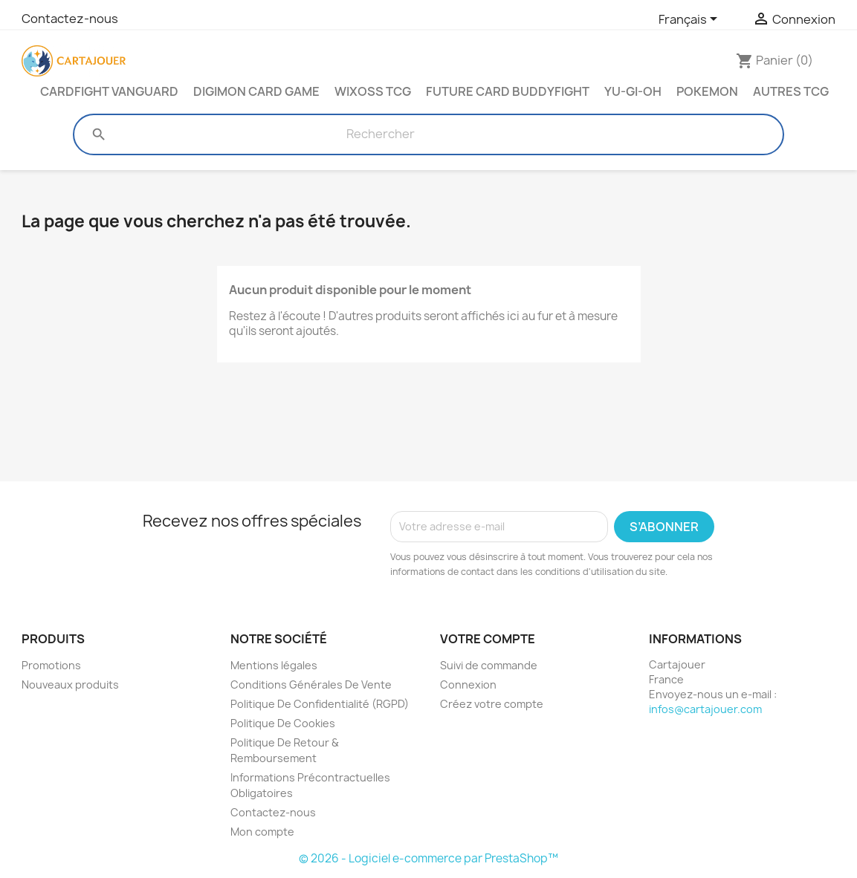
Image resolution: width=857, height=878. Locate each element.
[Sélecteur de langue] (690, 20)
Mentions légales (273, 665)
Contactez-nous (70, 18)
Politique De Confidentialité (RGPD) (319, 704)
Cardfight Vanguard (109, 91)
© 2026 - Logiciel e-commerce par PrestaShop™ (428, 858)
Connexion (468, 684)
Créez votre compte (491, 704)
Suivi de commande (488, 665)
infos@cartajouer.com (705, 709)
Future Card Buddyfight (507, 91)
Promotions (51, 665)
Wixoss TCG (372, 91)
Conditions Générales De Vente (311, 684)
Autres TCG (791, 91)
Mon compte (262, 832)
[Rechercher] (380, 134)
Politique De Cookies (282, 723)
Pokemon (707, 91)
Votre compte (487, 639)
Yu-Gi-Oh (633, 91)
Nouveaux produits (70, 684)
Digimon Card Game (256, 91)
